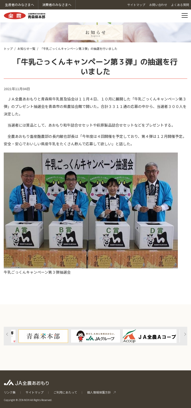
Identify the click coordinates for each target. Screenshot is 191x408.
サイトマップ (35, 392)
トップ (8, 48)
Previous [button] (7, 334)
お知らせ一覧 (26, 48)
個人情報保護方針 (99, 392)
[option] (95, 336)
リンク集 (10, 392)
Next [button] (185, 334)
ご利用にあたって (65, 392)
